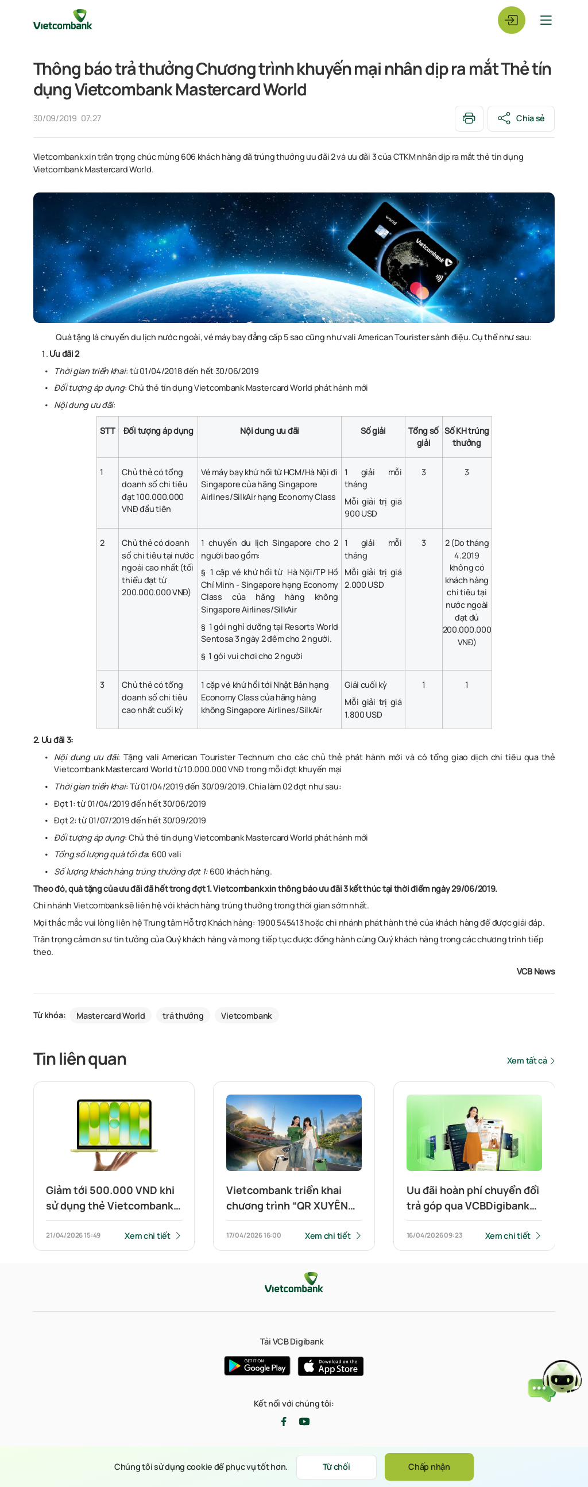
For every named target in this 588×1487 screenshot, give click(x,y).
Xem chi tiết (148, 1235)
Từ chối (336, 1466)
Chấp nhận (429, 1466)
